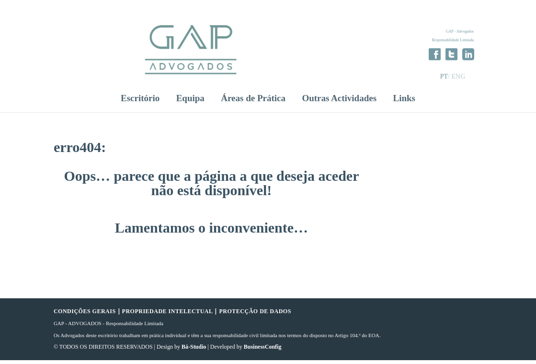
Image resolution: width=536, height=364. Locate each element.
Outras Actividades (339, 102)
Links (404, 102)
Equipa (190, 102)
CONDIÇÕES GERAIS (85, 315)
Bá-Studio (194, 351)
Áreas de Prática (253, 102)
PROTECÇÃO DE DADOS (255, 315)
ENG (459, 76)
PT (444, 76)
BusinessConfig (263, 351)
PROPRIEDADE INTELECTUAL (167, 315)
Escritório (140, 102)
